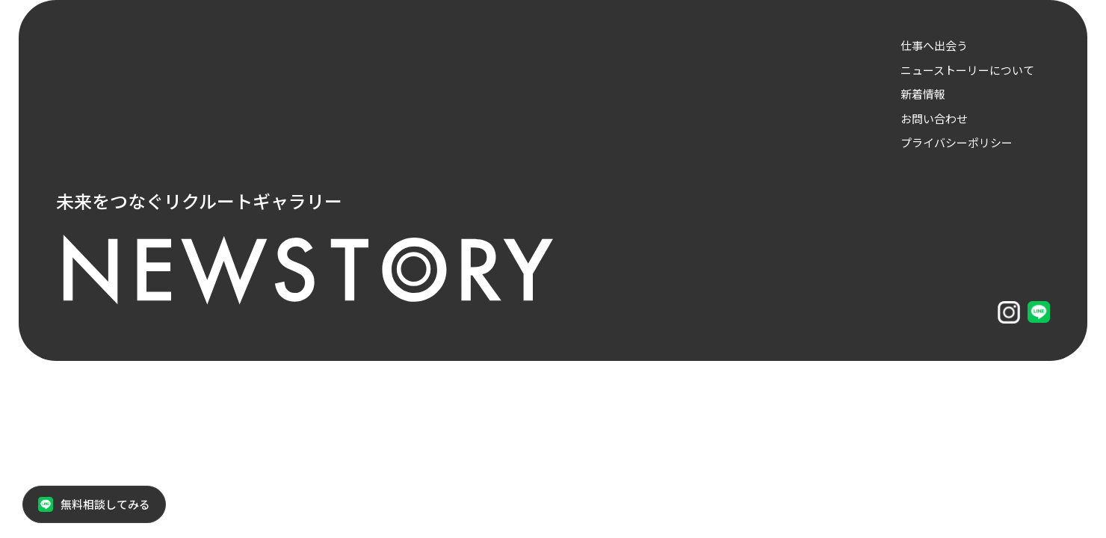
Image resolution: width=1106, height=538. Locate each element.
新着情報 (922, 94)
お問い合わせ (934, 118)
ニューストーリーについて (967, 70)
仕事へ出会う (934, 45)
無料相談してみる (94, 504)
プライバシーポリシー (956, 142)
